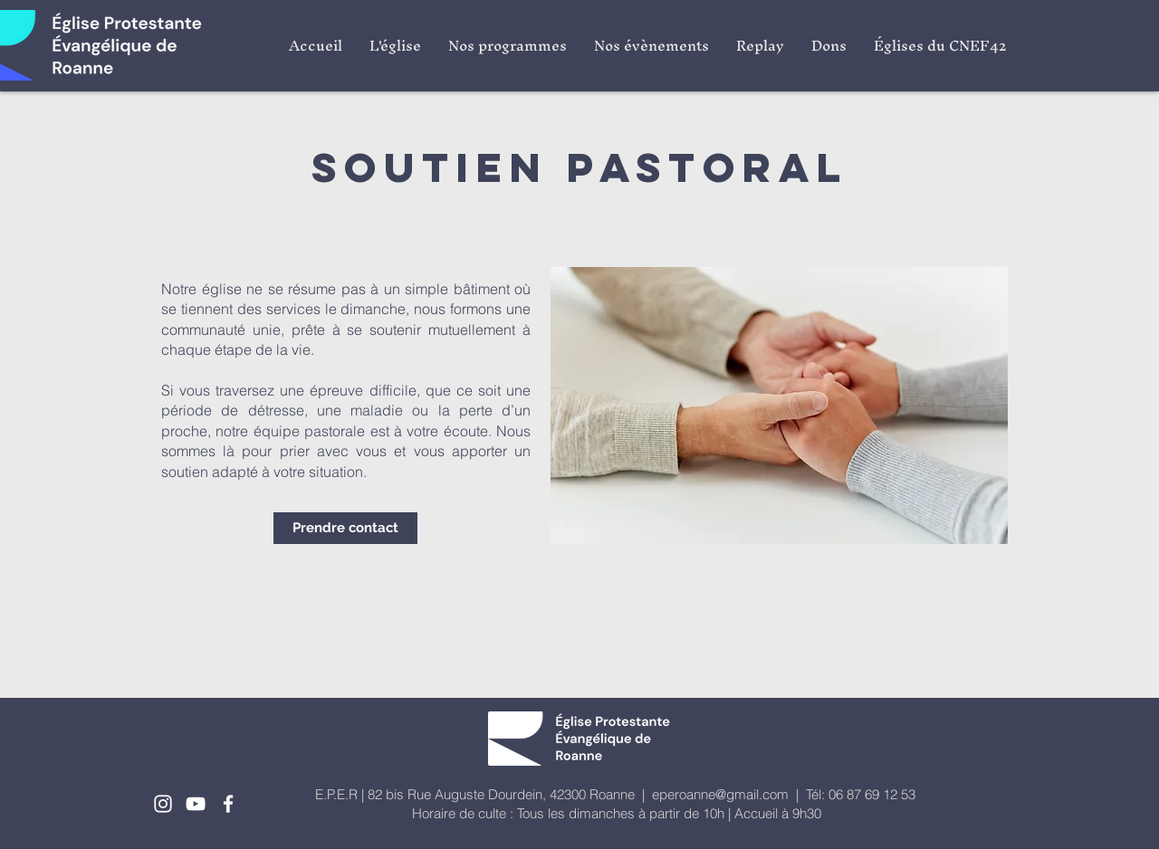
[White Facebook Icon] (228, 804)
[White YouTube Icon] (195, 804)
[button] (395, 45)
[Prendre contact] (345, 528)
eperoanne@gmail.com (720, 794)
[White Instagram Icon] (163, 804)
